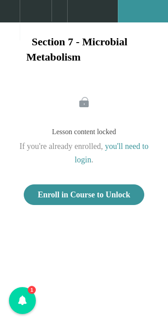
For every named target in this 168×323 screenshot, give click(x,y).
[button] (10, 15)
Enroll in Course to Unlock (84, 194)
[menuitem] (36, 20)
